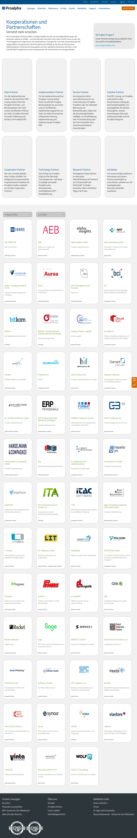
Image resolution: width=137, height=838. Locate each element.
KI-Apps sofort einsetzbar (104, 784)
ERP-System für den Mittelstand (15, 784)
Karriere (113, 2)
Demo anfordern (100, 777)
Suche (131, 2)
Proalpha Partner (55, 780)
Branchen (42, 8)
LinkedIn (3, 815)
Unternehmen (104, 8)
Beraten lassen (128, 8)
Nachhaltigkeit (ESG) (56, 788)
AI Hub (63, 8)
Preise (85, 2)
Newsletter (95, 2)
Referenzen (53, 8)
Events (72, 8)
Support (92, 8)
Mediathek (81, 8)
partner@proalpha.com (105, 45)
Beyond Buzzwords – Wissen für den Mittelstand (113, 788)
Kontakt (105, 2)
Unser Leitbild (54, 784)
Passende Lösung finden (12, 780)
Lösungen (31, 8)
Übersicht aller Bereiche (12, 788)
